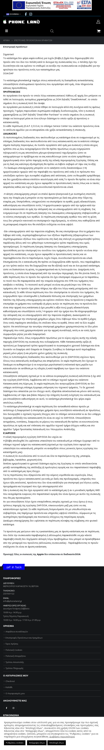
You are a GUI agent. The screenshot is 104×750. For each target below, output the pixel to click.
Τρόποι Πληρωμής (14, 668)
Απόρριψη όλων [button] (37, 742)
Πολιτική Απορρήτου (16, 656)
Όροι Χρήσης (12, 643)
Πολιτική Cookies (14, 649)
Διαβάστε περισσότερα (62, 736)
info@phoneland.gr (12, 601)
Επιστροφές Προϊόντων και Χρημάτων (24, 637)
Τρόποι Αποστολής (15, 662)
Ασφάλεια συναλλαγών (17, 631)
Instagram (13, 708)
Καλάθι (9, 687)
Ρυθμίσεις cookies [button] (15, 742)
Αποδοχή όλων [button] (56, 742)
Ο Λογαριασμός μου (15, 693)
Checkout (10, 681)
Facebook (6, 708)
